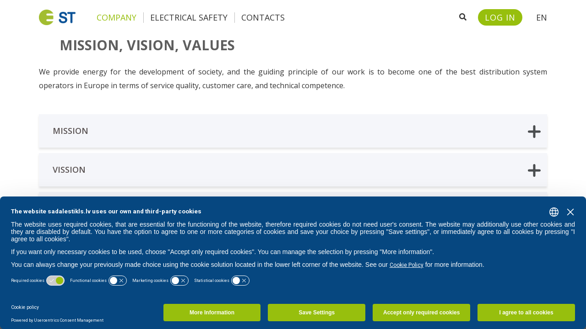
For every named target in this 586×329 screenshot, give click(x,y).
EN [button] (541, 17)
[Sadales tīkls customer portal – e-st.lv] (500, 17)
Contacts (263, 17)
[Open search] (463, 17)
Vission (297, 170)
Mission (297, 131)
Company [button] (116, 17)
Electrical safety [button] (189, 17)
